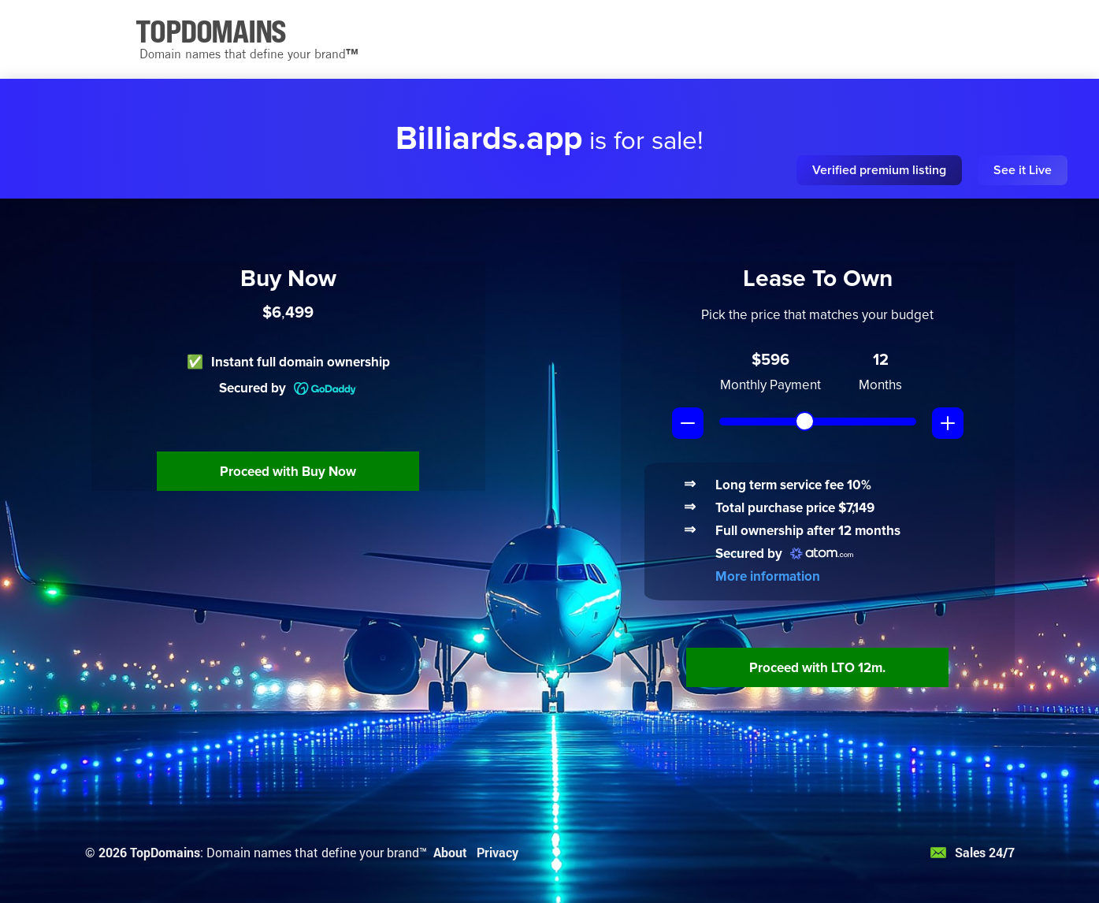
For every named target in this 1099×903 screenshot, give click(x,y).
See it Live (1022, 170)
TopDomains (165, 852)
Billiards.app (488, 138)
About (450, 852)
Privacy (497, 852)
